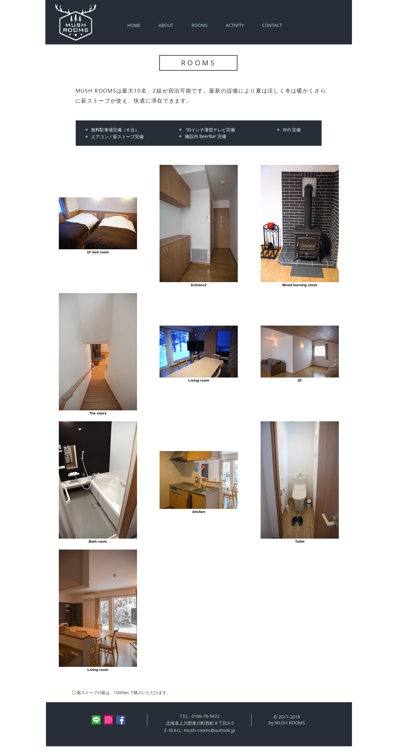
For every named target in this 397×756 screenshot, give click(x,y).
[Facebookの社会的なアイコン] (120, 719)
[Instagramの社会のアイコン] (108, 719)
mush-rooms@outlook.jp (209, 730)
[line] (96, 719)
